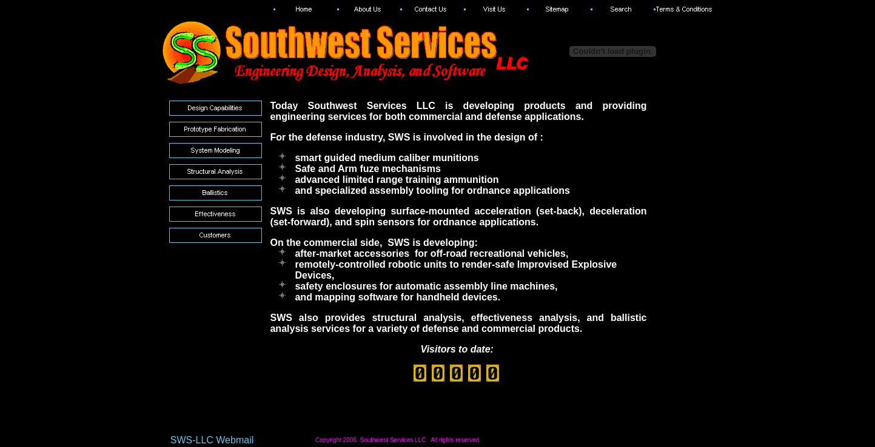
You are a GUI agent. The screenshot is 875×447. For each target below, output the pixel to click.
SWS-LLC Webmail (212, 440)
